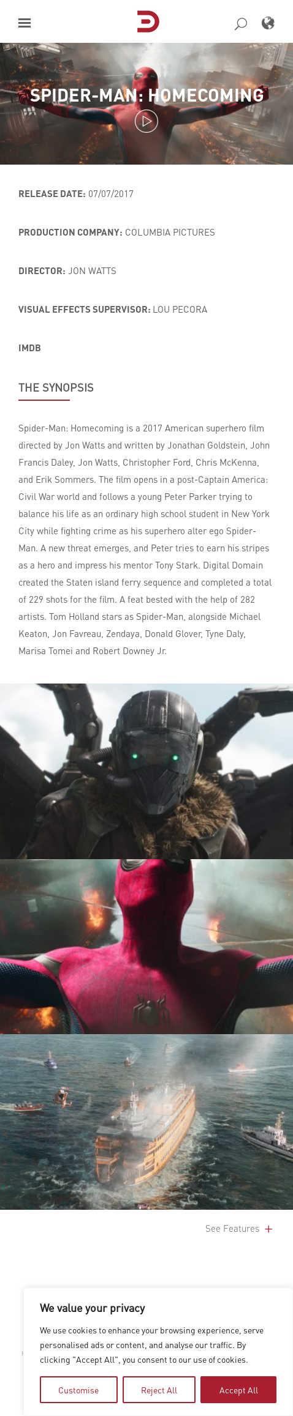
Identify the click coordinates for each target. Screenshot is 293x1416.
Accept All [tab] (238, 1389)
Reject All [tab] (159, 1389)
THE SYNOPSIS (56, 387)
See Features (240, 1228)
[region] (158, 1351)
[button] (24, 23)
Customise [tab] (78, 1389)
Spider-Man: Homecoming (147, 94)
